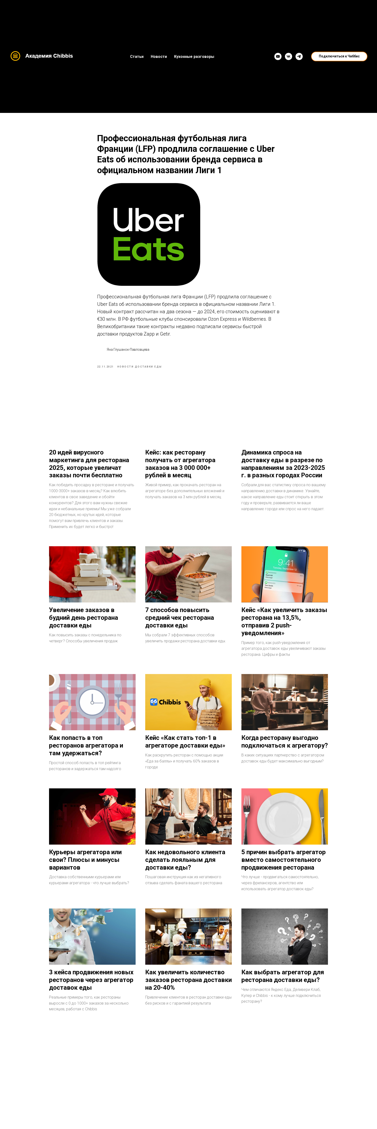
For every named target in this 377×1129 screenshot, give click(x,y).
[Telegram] (299, 56)
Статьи (137, 56)
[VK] (288, 56)
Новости (159, 56)
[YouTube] (278, 56)
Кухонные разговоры (194, 56)
